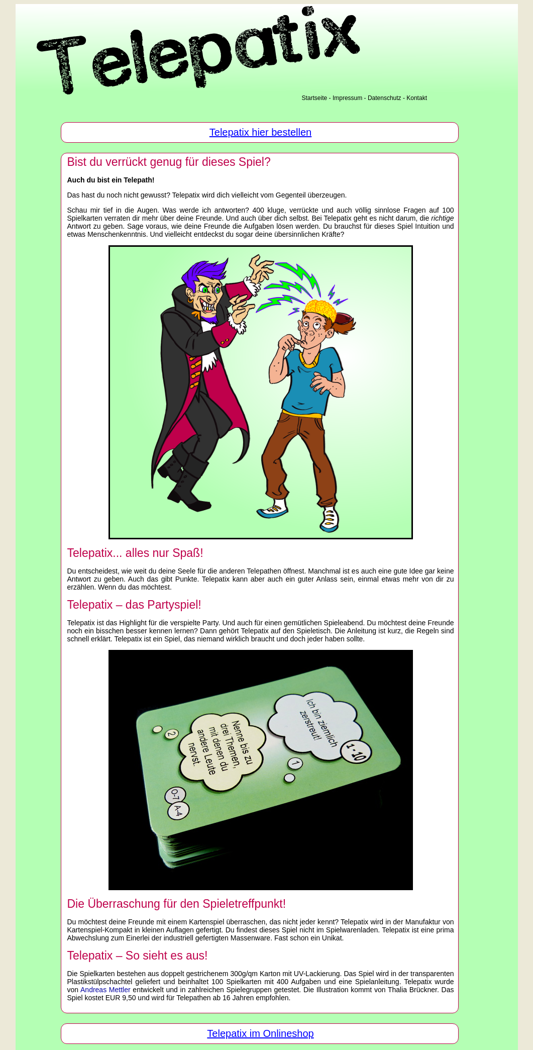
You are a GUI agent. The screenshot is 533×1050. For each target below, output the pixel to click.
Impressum (347, 98)
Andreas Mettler (105, 990)
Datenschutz (384, 98)
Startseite (315, 98)
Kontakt (416, 98)
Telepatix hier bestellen (260, 132)
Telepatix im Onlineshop (260, 1033)
